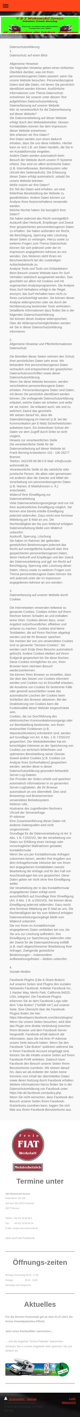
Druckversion (14, 1399)
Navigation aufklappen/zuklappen (40, 5)
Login (72, 1398)
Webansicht (69, 1402)
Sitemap (31, 1399)
